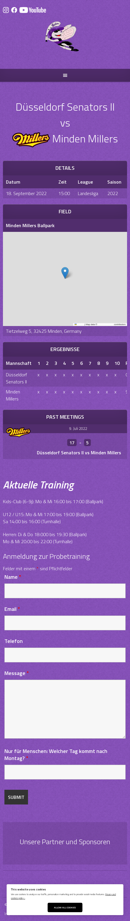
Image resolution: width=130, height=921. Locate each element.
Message (16, 673)
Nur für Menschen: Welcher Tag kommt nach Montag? (55, 754)
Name (12, 577)
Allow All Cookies (65, 907)
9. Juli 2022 (78, 428)
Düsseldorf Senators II (16, 378)
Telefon (13, 641)
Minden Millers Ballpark (30, 225)
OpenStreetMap (105, 324)
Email (12, 609)
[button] (65, 273)
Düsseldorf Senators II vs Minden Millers (79, 452)
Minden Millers (13, 395)
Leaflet (79, 324)
